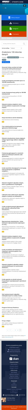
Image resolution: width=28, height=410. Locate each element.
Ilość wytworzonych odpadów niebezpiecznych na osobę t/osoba (12, 295)
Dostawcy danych (14, 366)
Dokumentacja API (9, 337)
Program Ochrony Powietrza (10, 307)
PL (3, 8)
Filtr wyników (6, 62)
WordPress (14, 385)
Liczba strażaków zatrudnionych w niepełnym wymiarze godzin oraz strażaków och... (12, 251)
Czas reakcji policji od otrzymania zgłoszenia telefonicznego (12, 127)
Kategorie (14, 28)
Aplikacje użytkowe (14, 374)
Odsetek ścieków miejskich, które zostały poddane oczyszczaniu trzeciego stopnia (13, 105)
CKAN (14, 383)
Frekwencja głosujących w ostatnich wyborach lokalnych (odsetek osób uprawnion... (12, 154)
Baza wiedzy (14, 372)
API (25, 335)
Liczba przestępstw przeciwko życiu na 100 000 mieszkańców (13, 81)
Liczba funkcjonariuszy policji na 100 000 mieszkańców (14, 93)
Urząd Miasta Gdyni (14, 347)
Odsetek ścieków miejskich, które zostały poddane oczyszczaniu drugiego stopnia (13, 237)
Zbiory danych (14, 17)
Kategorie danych (14, 368)
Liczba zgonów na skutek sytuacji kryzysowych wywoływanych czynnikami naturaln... (14, 281)
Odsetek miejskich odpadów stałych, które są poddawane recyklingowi (13, 183)
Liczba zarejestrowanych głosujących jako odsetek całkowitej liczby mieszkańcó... (13, 208)
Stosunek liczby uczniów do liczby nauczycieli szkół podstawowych (12, 68)
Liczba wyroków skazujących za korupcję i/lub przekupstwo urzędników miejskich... (14, 169)
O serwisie (14, 34)
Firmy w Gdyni (6, 321)
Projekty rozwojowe (14, 378)
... (12, 330)
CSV (3, 76)
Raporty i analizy (14, 376)
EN (5, 8)
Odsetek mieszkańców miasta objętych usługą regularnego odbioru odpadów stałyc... (13, 139)
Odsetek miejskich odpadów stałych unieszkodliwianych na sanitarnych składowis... (12, 266)
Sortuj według (5, 48)
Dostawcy (14, 23)
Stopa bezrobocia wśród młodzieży (12, 117)
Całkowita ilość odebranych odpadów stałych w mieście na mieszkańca (13, 195)
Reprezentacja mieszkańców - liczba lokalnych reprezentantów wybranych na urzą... (13, 223)
